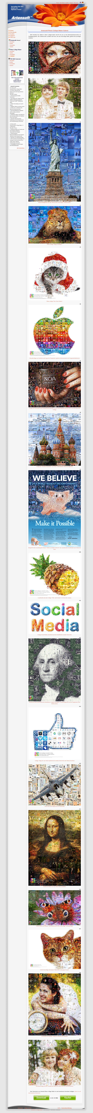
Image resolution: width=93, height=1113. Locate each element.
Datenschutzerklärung (66, 1108)
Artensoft (33, 1109)
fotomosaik (20, 1108)
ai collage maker (38, 1109)
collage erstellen (27, 1108)
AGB (59, 1108)
